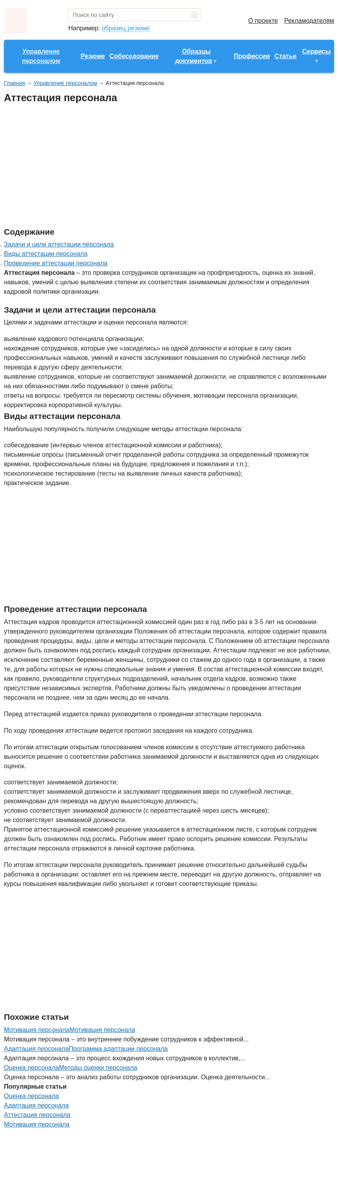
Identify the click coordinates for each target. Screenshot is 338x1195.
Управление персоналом (41, 56)
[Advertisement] (147, 166)
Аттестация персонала (37, 1115)
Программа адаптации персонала (118, 1048)
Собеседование (134, 56)
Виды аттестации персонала (46, 253)
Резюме (92, 56)
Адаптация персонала (36, 1105)
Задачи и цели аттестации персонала (59, 244)
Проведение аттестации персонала (55, 263)
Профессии (252, 56)
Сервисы (316, 51)
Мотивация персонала (102, 1029)
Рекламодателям (309, 20)
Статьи (286, 56)
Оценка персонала (31, 1096)
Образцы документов (193, 56)
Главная (14, 83)
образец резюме (126, 28)
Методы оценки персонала (98, 1067)
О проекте (263, 20)
